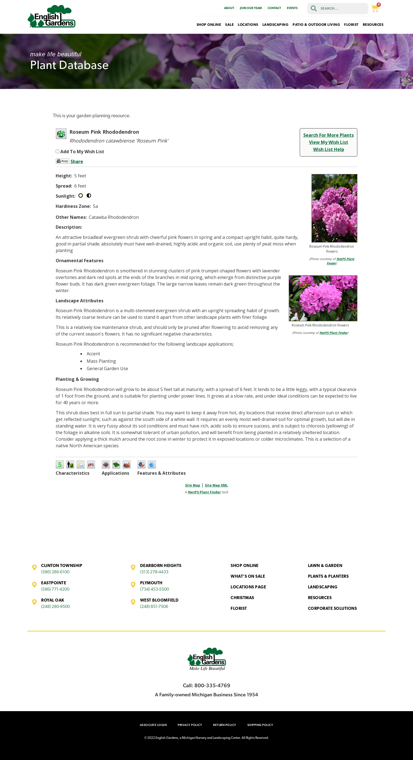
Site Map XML (216, 485)
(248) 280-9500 (55, 607)
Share (76, 161)
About (229, 8)
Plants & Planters (328, 577)
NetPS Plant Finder (333, 333)
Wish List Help (328, 149)
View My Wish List (328, 142)
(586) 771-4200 (55, 589)
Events (292, 8)
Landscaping (323, 587)
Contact (274, 8)
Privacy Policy (190, 725)
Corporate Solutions (332, 609)
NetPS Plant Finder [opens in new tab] (204, 492)
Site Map (192, 485)
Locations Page (248, 587)
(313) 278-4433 (154, 572)
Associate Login (153, 725)
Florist (239, 609)
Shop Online (245, 566)
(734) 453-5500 (154, 589)
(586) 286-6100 (55, 572)
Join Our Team (251, 8)
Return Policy (224, 725)
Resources (320, 598)
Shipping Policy (260, 725)
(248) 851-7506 (154, 607)
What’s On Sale (248, 577)
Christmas (242, 598)
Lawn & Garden (325, 566)
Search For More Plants (328, 135)
